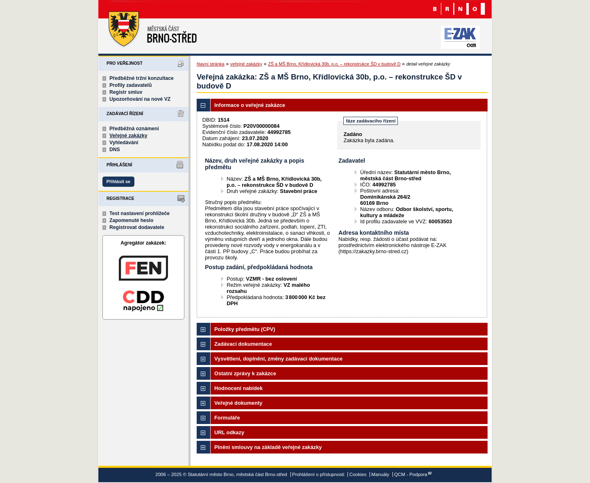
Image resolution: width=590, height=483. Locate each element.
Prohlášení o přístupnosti (318, 474)
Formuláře (227, 418)
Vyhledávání (123, 142)
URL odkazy (229, 432)
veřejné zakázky (246, 63)
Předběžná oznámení (134, 129)
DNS (114, 149)
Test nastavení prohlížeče (139, 213)
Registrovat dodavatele (136, 227)
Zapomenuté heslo (131, 220)
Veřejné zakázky (128, 135)
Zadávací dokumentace (243, 344)
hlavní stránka (211, 63)
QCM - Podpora (410, 474)
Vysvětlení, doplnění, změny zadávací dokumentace (278, 359)
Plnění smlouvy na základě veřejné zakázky (268, 447)
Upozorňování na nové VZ (139, 99)
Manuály (380, 474)
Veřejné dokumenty (238, 403)
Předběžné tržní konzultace (141, 78)
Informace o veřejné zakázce (249, 105)
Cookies (358, 474)
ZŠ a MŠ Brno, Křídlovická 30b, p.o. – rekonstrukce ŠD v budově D (334, 63)
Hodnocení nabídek (238, 388)
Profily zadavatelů (130, 85)
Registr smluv (125, 92)
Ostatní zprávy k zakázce (245, 373)
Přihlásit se (118, 181)
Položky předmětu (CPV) (244, 329)
